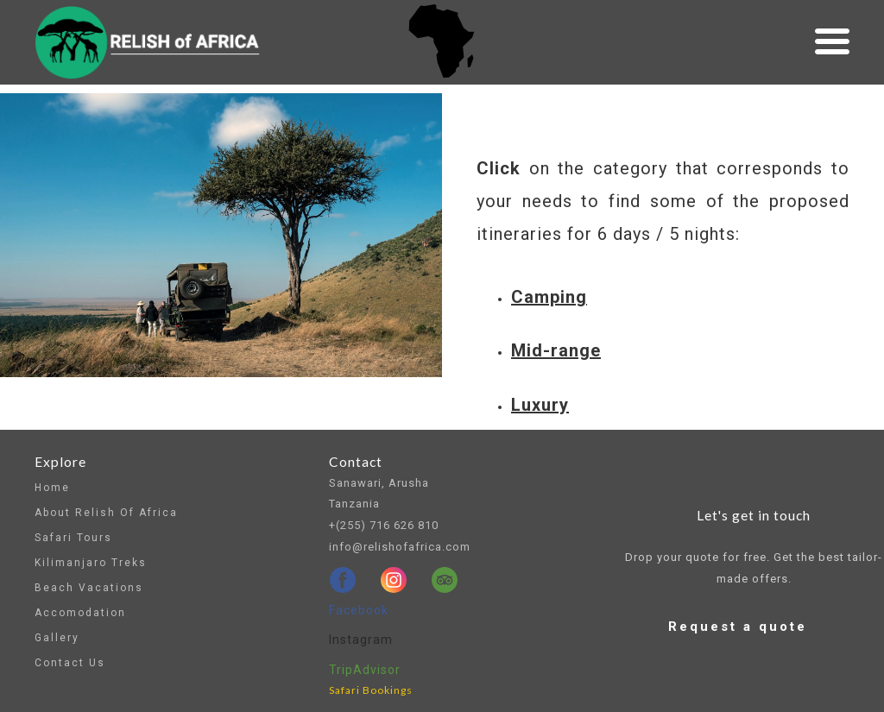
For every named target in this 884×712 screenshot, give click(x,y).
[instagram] (394, 580)
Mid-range (556, 350)
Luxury (540, 404)
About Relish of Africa (106, 513)
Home (52, 488)
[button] (832, 41)
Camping (549, 297)
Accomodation (80, 613)
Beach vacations (89, 588)
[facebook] (343, 580)
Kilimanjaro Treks (91, 563)
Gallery (57, 638)
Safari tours (73, 538)
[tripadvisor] (445, 580)
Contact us (70, 663)
